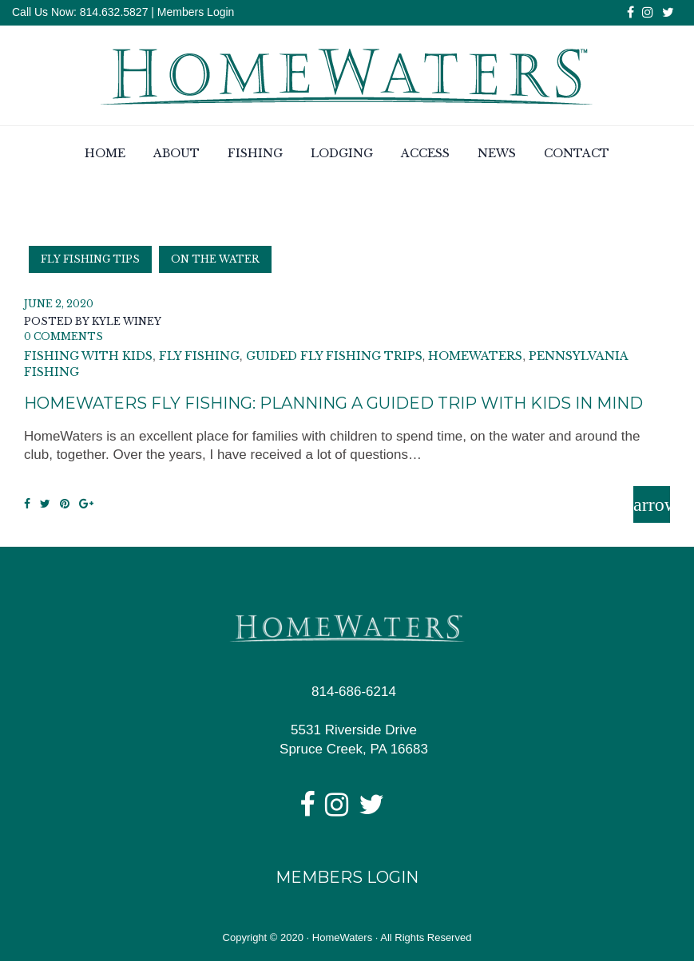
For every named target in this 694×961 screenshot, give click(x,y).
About (176, 154)
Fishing (255, 154)
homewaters (475, 357)
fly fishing (199, 357)
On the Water (215, 259)
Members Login (196, 12)
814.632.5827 (113, 12)
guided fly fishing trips (334, 357)
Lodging (342, 154)
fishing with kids (88, 357)
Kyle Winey (126, 321)
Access (425, 154)
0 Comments (63, 336)
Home (105, 154)
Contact (576, 154)
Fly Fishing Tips (90, 259)
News (497, 154)
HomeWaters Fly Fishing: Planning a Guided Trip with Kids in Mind (333, 403)
